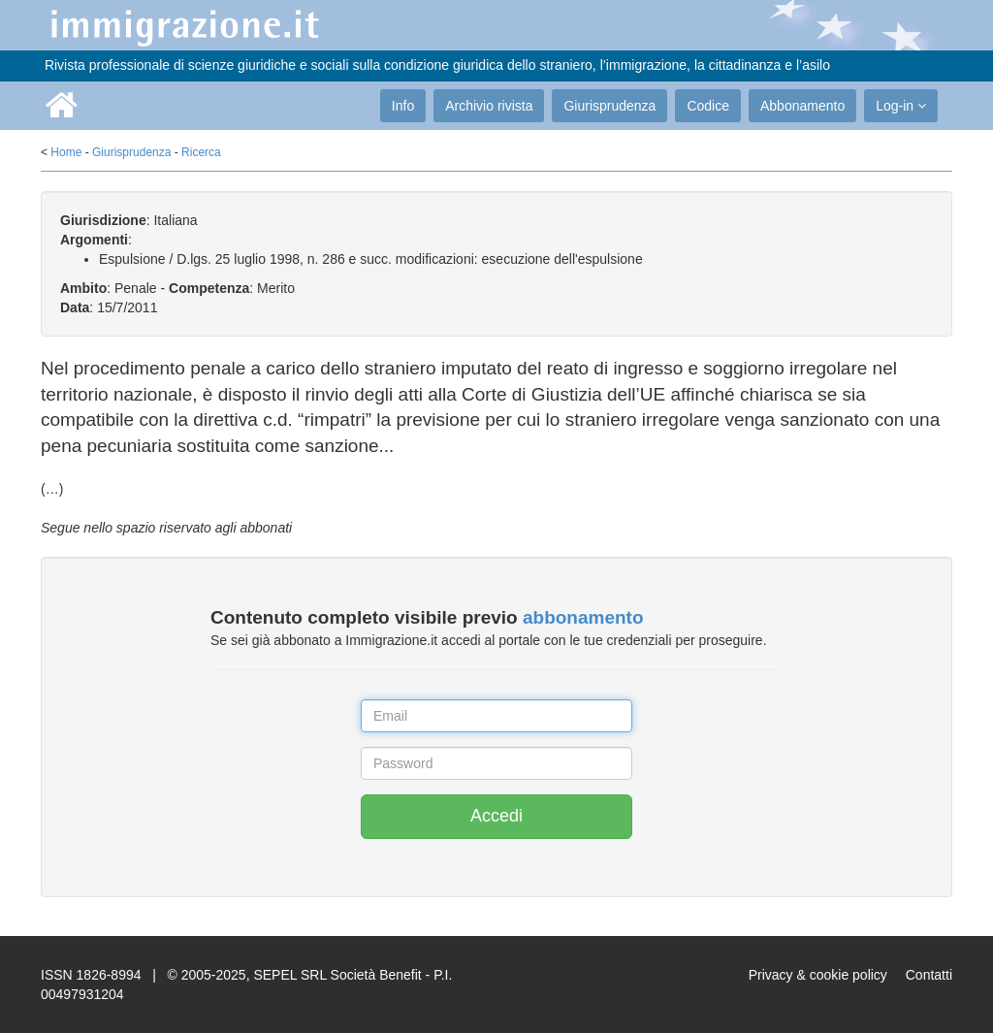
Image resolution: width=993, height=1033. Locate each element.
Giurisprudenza (609, 105)
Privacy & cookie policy (818, 975)
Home (65, 152)
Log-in (901, 105)
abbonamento (583, 617)
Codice (708, 105)
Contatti (929, 975)
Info (403, 105)
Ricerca (201, 152)
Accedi (496, 815)
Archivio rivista (488, 105)
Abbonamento (802, 105)
